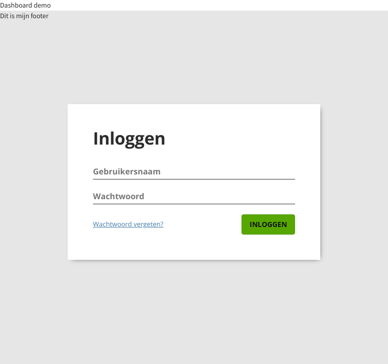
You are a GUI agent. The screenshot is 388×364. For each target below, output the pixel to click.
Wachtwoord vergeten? (128, 224)
